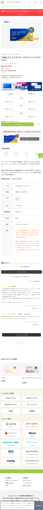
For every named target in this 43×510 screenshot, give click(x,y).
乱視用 (11, 411)
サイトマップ (27, 480)
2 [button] (23, 51)
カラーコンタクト (32, 404)
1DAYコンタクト (11, 398)
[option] (11, 372)
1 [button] (19, 51)
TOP (3, 6)
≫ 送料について (5, 72)
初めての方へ (27, 485)
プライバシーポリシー (12, 480)
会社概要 (8, 478)
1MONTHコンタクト (10, 404)
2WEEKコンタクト (32, 398)
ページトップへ (21, 471)
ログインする (21, 272)
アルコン (8, 6)
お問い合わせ (9, 483)
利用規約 (25, 478)
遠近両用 (32, 411)
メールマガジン (27, 483)
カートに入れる (17, 124)
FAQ (6, 485)
